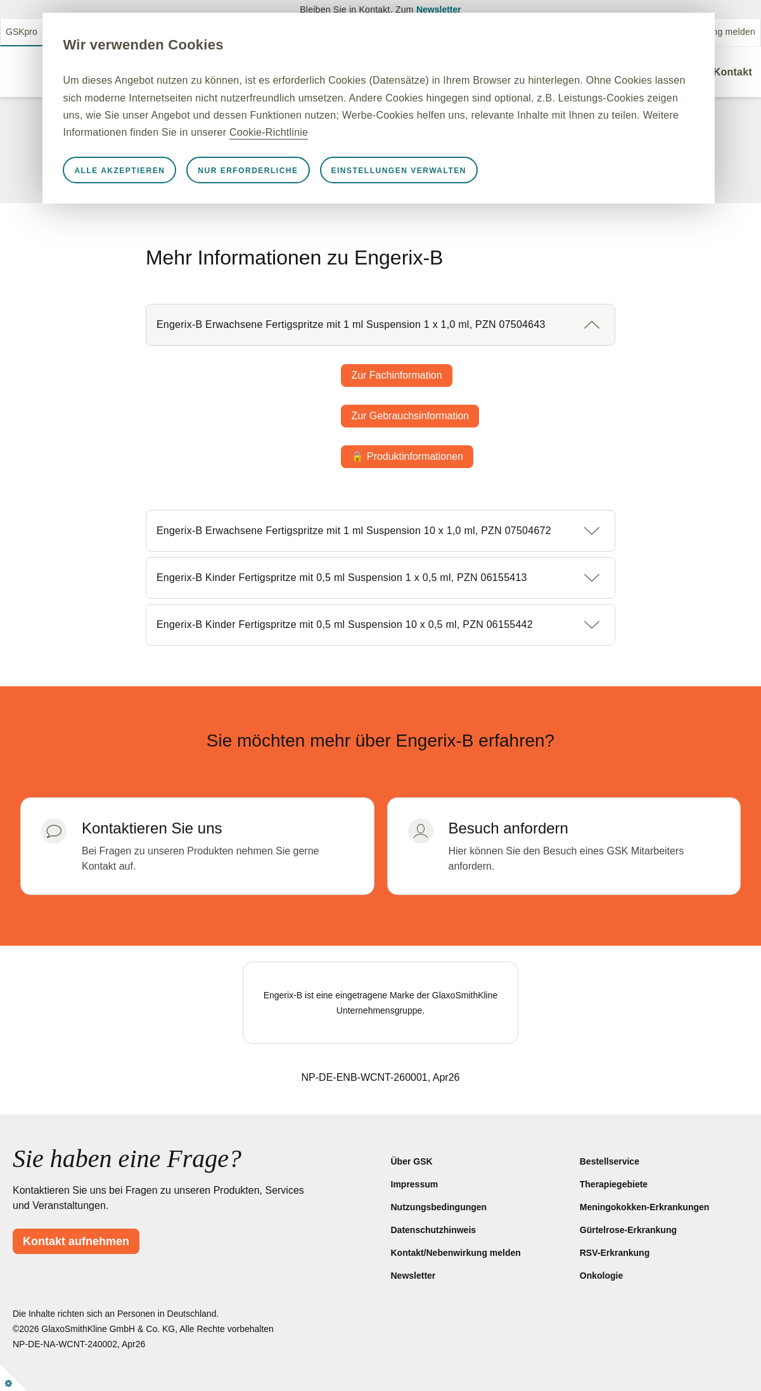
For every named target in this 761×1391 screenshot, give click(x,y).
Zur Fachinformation (396, 375)
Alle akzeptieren (168, 187)
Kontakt (732, 72)
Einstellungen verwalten (447, 187)
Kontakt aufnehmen (76, 1241)
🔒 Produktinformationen (407, 456)
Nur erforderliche (296, 187)
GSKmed (69, 32)
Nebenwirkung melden (709, 32)
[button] (380, 325)
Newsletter (438, 9)
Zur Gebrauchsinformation (410, 415)
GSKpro (21, 32)
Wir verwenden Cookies (192, 45)
